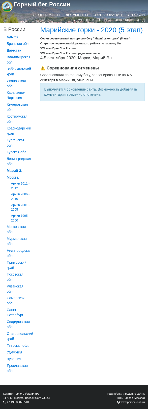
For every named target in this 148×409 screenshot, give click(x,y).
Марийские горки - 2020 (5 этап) (91, 30)
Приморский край (17, 265)
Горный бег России (42, 4)
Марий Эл (15, 171)
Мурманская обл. (17, 241)
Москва (13, 177)
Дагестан (14, 50)
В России (135, 15)
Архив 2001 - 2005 (20, 207)
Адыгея (13, 37)
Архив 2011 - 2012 (20, 186)
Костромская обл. (17, 119)
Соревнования (107, 15)
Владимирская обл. (18, 59)
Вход (140, 20)
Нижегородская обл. (19, 253)
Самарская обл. (16, 300)
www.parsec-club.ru (132, 402)
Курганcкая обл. (16, 142)
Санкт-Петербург (15, 312)
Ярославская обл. (17, 368)
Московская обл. (16, 229)
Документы (77, 15)
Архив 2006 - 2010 (20, 196)
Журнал (123, 20)
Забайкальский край (19, 71)
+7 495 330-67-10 (18, 402)
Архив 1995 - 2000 (20, 218)
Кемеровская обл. (17, 107)
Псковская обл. (15, 277)
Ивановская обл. (16, 83)
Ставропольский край (20, 336)
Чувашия (14, 359)
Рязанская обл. (15, 288)
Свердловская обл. (18, 324)
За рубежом (82, 20)
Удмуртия (14, 352)
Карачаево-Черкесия (16, 95)
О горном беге (47, 15)
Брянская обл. (18, 44)
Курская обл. (17, 152)
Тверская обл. (18, 345)
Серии (105, 20)
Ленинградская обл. (19, 161)
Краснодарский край (19, 130)
